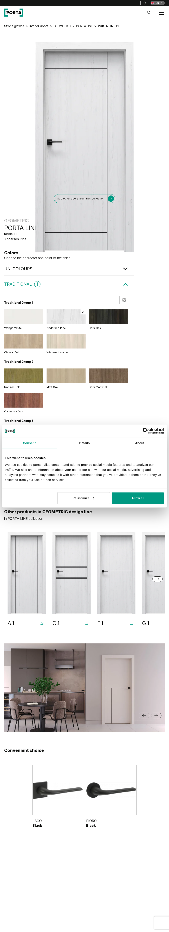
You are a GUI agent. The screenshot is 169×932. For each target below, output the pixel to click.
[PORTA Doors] (13, 12)
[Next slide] (157, 579)
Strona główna (14, 26)
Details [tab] (84, 443)
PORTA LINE (84, 26)
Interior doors (39, 26)
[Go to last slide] (144, 715)
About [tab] (139, 443)
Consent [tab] (29, 443)
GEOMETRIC (62, 26)
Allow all (137, 498)
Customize (83, 498)
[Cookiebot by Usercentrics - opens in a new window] (145, 431)
